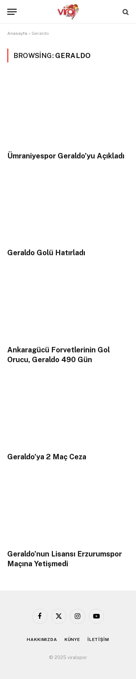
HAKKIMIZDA (42, 639)
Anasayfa (17, 33)
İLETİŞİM (98, 639)
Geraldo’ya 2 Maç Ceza (46, 456)
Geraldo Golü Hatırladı (46, 252)
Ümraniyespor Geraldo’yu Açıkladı (65, 156)
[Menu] (12, 12)
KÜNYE (72, 639)
